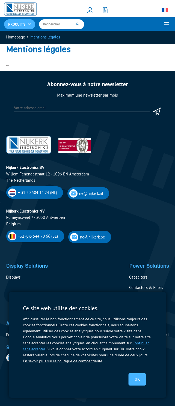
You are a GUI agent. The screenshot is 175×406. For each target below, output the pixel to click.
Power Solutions (149, 265)
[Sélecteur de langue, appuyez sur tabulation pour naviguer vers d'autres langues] (165, 10)
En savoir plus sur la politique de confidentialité (62, 360)
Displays (13, 277)
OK (137, 379)
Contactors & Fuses (146, 287)
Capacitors (138, 277)
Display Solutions (27, 265)
